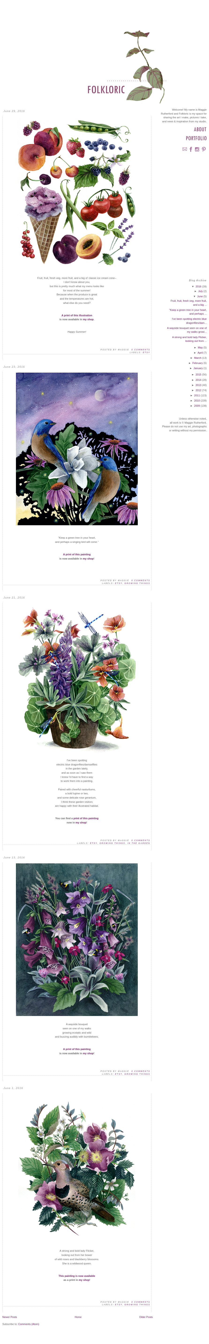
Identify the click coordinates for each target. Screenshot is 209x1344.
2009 (197, 405)
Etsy (146, 352)
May (201, 347)
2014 (199, 379)
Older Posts (146, 1317)
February (197, 363)
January (198, 368)
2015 (199, 374)
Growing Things (137, 583)
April (200, 352)
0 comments (140, 350)
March (198, 357)
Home (78, 1317)
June (200, 296)
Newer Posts (9, 1317)
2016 (199, 286)
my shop (88, 319)
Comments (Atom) (28, 1324)
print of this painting (85, 818)
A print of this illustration (77, 315)
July (201, 291)
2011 (197, 395)
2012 (199, 390)
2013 (199, 385)
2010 (197, 400)
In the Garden (138, 843)
